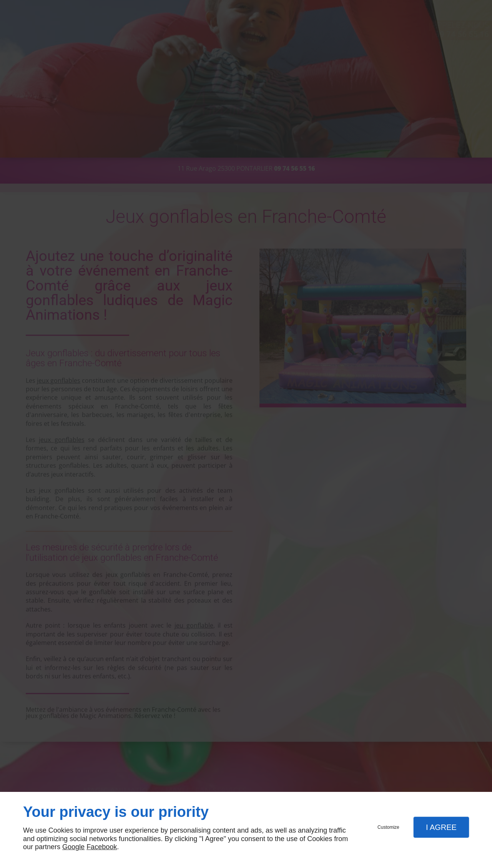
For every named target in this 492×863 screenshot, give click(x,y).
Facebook (101, 847)
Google (73, 847)
